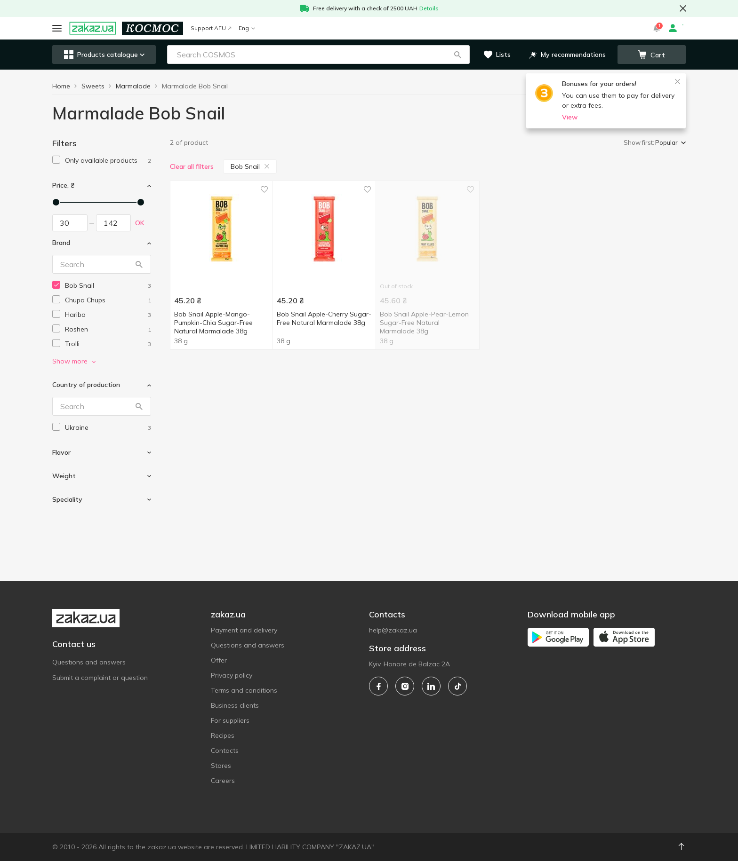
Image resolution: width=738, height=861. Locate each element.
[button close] (682, 8)
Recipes (222, 735)
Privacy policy (231, 675)
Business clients (235, 705)
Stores (221, 765)
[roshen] (108, 329)
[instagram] (404, 686)
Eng (247, 28)
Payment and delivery (244, 630)
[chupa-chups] (108, 300)
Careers (223, 780)
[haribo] (108, 315)
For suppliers (230, 720)
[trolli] (108, 344)
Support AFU (211, 28)
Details (429, 8)
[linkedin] (431, 686)
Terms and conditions (244, 690)
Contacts (225, 750)
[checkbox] (56, 160)
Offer (219, 660)
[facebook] (378, 686)
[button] (457, 54)
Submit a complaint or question (100, 677)
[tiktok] (457, 686)
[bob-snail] (108, 286)
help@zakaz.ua (393, 630)
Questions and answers (89, 662)
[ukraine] (108, 428)
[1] (108, 161)
